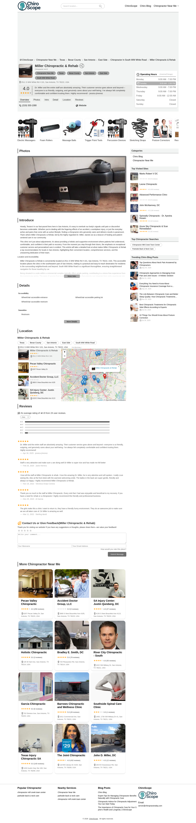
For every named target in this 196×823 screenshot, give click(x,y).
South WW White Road (46, 78)
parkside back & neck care (143, 249)
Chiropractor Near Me (165, 6)
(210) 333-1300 (29, 105)
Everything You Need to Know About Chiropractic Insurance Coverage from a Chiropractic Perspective (154, 286)
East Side (102, 60)
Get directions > (77, 347)
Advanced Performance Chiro (154, 198)
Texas (62, 60)
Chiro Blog (145, 6)
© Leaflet (99, 400)
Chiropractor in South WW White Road (128, 60)
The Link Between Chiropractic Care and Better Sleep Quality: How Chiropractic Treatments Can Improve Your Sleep (154, 297)
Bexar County (74, 60)
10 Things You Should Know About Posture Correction (154, 318)
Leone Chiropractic (154, 187)
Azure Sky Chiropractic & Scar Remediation (154, 229)
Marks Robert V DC (154, 176)
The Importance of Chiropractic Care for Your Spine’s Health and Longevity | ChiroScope (117, 808)
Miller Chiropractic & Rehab (163, 60)
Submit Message (117, 554)
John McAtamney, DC (154, 208)
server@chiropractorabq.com (150, 806)
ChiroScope (131, 6)
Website (83, 105)
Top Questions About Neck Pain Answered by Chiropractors (154, 265)
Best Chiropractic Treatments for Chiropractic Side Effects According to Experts (154, 307)
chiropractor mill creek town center (146, 245)
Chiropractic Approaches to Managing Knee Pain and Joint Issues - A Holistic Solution (154, 276)
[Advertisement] (100, 34)
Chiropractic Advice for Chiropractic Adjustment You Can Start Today (117, 802)
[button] (104, 376)
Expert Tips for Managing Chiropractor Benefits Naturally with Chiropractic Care (117, 797)
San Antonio (89, 60)
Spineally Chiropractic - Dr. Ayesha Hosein (154, 219)
